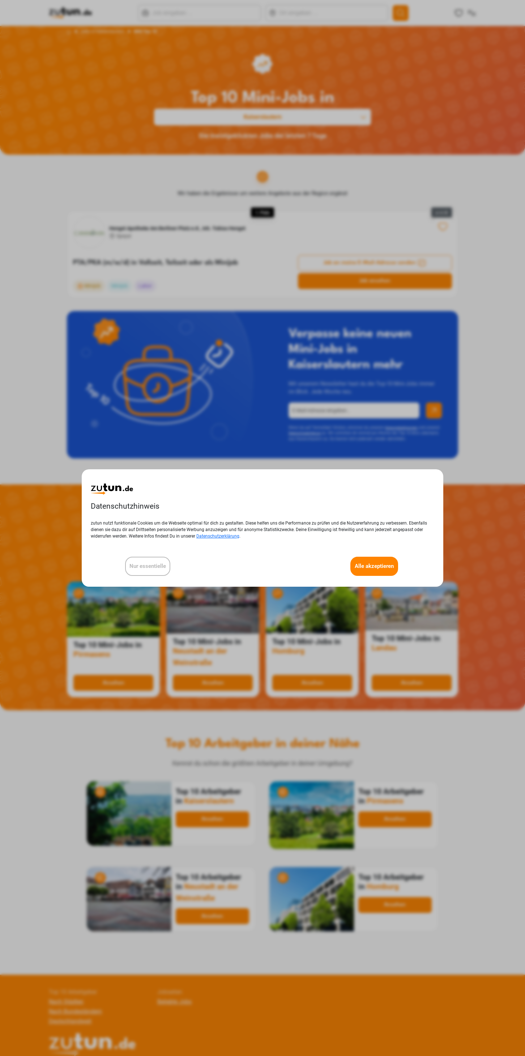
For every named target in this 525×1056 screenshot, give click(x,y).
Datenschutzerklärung (217, 536)
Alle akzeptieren (374, 566)
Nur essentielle (147, 566)
